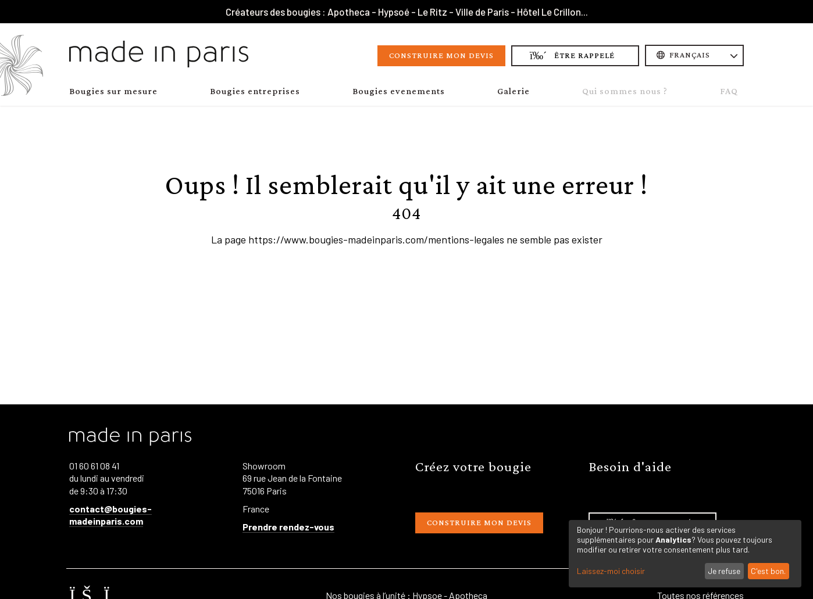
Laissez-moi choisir (611, 571)
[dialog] (685, 553)
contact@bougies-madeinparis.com (110, 514)
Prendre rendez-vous (288, 526)
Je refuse (724, 571)
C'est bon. (768, 571)
